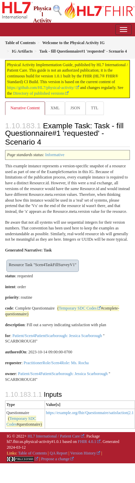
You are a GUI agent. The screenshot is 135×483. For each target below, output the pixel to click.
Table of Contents (32, 453)
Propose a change (55, 459)
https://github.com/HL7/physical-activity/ (41, 87)
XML (55, 108)
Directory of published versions (39, 93)
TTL (94, 108)
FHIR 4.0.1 (87, 441)
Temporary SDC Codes (78, 308)
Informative (55, 154)
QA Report (58, 453)
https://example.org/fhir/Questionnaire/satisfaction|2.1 (90, 412)
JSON (75, 108)
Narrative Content (25, 108)
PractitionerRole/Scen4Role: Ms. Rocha (56, 362)
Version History (83, 453)
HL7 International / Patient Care (54, 436)
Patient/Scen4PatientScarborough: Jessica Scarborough (57, 335)
